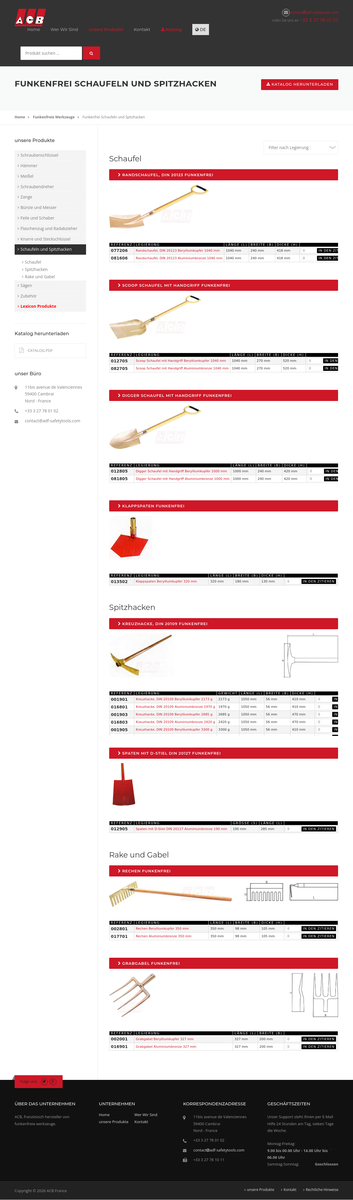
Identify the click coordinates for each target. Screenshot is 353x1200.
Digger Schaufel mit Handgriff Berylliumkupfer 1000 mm (181, 471)
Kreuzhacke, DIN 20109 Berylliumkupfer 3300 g (174, 730)
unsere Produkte (105, 29)
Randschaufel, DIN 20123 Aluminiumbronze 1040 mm (179, 258)
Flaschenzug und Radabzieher (48, 228)
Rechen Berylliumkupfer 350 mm (162, 929)
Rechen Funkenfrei (144, 871)
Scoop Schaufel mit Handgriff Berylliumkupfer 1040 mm (181, 361)
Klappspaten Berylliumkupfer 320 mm (166, 581)
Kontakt (142, 29)
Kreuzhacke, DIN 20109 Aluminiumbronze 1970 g (175, 707)
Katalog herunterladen (299, 84)
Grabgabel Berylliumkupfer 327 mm (165, 1039)
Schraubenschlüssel (39, 155)
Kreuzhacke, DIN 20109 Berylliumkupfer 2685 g (174, 714)
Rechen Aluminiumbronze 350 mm (163, 936)
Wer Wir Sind (64, 29)
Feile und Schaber (37, 218)
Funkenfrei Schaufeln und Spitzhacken (114, 117)
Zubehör (28, 296)
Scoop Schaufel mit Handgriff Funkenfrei (174, 285)
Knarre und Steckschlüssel (45, 239)
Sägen (26, 285)
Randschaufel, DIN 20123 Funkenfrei (165, 174)
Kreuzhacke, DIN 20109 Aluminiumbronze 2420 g (175, 722)
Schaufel (33, 262)
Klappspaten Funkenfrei (151, 506)
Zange (26, 197)
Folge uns (28, 1081)
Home (33, 29)
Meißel (26, 176)
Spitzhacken (36, 269)
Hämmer (28, 165)
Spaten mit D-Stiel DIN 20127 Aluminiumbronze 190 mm (181, 829)
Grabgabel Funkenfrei (149, 963)
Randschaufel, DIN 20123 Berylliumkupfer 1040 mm (178, 251)
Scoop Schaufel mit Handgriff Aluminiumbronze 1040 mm (182, 368)
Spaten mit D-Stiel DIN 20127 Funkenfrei (169, 753)
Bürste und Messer (38, 207)
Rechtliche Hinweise (322, 1190)
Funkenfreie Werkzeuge (54, 117)
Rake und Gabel (40, 276)
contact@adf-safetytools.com (52, 420)
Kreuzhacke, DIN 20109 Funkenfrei (163, 623)
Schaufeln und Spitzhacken (46, 249)
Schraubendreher (37, 186)
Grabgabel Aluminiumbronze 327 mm (166, 1047)
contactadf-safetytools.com (310, 12)
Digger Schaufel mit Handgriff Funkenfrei (175, 395)
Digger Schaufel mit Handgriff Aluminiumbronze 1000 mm (182, 479)
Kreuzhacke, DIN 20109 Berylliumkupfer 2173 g (174, 699)
